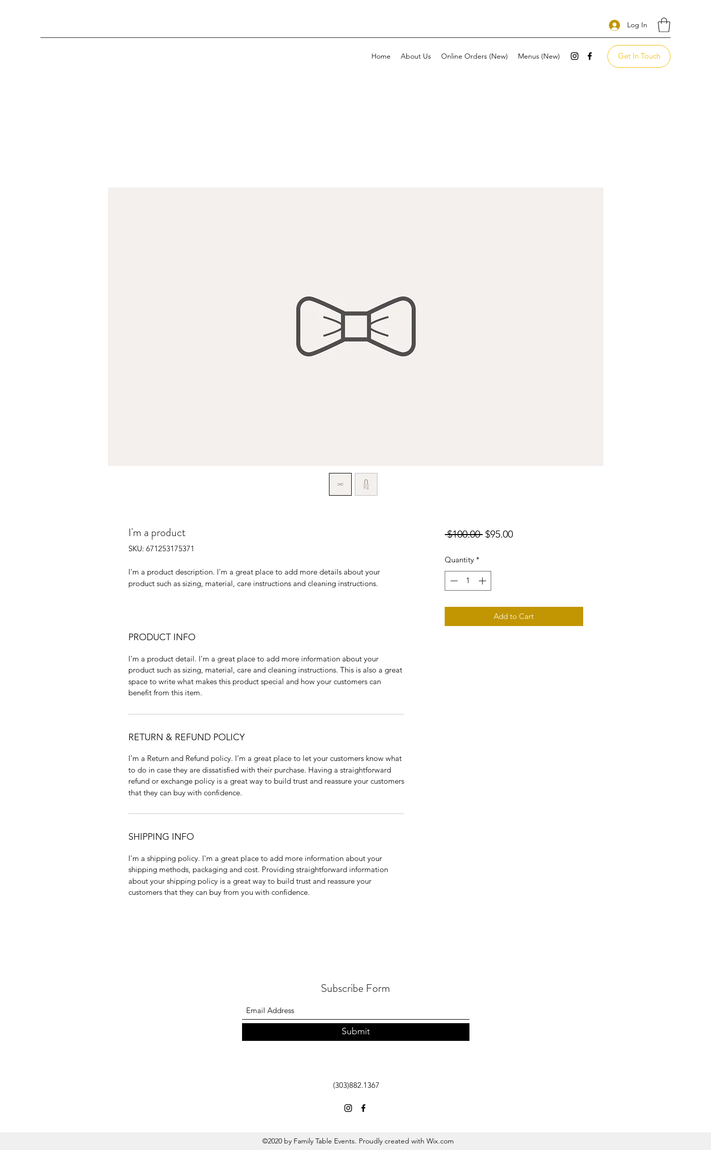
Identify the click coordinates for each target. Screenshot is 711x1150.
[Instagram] (575, 56)
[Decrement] (453, 580)
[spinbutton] (468, 580)
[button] (664, 25)
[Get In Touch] (639, 56)
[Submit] (355, 1032)
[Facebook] (590, 56)
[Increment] (483, 580)
